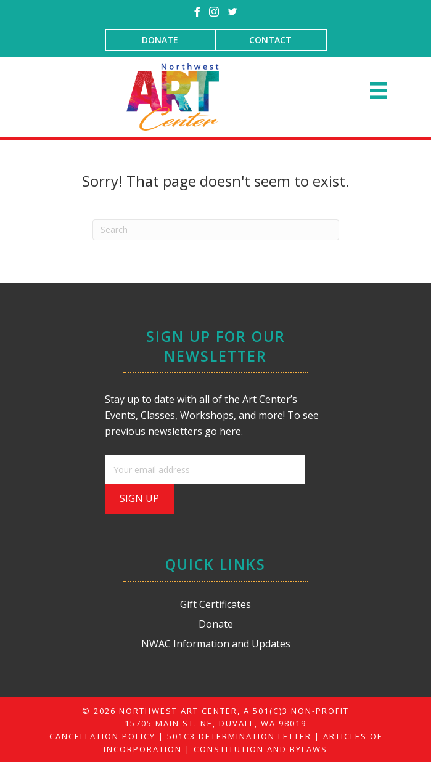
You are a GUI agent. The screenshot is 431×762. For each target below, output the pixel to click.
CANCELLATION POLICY (102, 736)
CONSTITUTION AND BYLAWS (260, 749)
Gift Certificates (215, 604)
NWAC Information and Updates (215, 644)
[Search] (215, 229)
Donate (216, 624)
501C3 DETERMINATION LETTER (239, 736)
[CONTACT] (271, 40)
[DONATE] (160, 40)
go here (223, 431)
